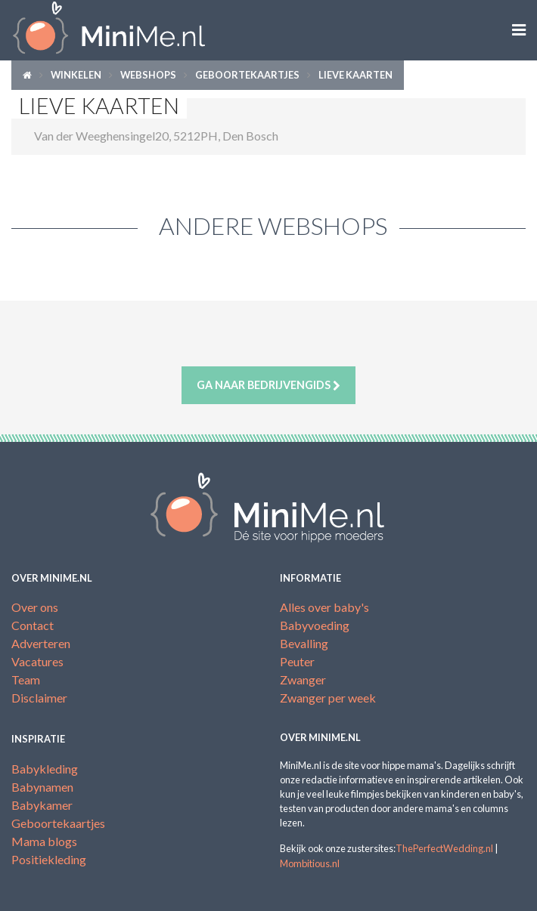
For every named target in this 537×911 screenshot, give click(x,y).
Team (25, 679)
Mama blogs (44, 841)
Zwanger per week (328, 697)
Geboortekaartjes (247, 75)
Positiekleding (48, 859)
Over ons (34, 607)
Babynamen (42, 787)
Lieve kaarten (355, 75)
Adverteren (40, 643)
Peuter (297, 661)
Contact (32, 625)
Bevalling (304, 643)
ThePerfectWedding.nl (444, 848)
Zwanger (303, 679)
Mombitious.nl (310, 863)
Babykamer (42, 805)
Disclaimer (39, 697)
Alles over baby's (324, 607)
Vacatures (37, 661)
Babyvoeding (314, 625)
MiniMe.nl (134, 30)
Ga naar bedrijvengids (268, 385)
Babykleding (44, 768)
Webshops (148, 75)
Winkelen (76, 75)
